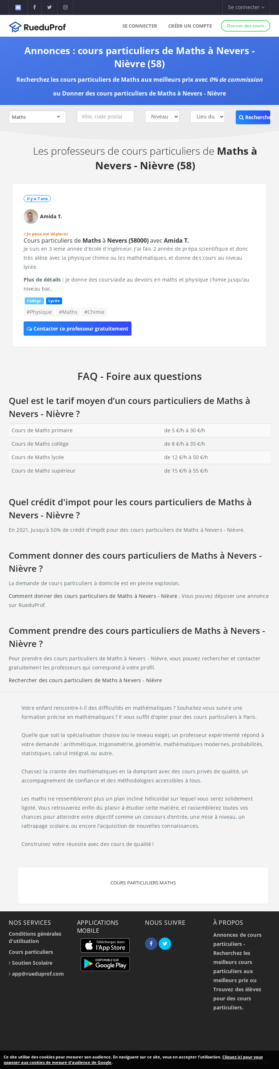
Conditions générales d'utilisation (35, 937)
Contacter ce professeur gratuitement (77, 328)
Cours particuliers (31, 951)
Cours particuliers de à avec (106, 240)
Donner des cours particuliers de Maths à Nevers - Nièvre (144, 93)
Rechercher (254, 117)
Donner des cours (245, 26)
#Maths (68, 311)
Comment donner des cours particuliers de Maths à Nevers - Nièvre (94, 595)
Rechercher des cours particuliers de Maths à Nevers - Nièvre (85, 680)
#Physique (39, 311)
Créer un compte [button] (190, 26)
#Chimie (94, 311)
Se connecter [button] (246, 7)
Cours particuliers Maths (143, 882)
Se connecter (139, 26)
